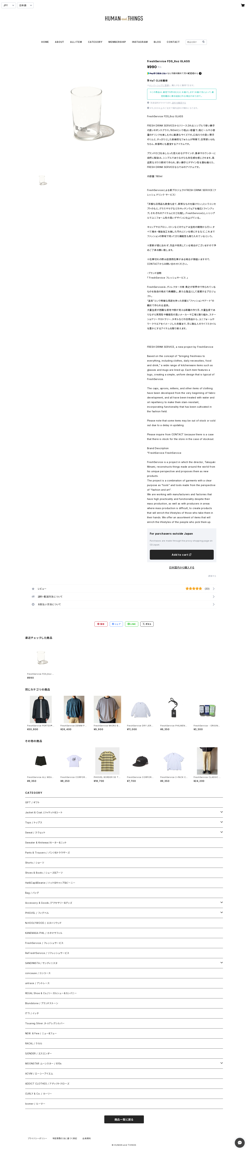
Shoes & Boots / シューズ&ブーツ (44, 872)
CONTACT (173, 42)
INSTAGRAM (140, 42)
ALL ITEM (76, 42)
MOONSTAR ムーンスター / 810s (43, 1063)
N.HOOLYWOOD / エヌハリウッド (43, 922)
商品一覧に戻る (124, 1119)
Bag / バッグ (32, 892)
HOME (45, 42)
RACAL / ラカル (33, 1043)
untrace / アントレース (37, 983)
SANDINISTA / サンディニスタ (41, 963)
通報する (212, 576)
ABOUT (59, 42)
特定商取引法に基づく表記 (65, 1138)
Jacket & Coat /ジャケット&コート (44, 812)
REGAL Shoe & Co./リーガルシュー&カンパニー (51, 993)
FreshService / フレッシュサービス (44, 943)
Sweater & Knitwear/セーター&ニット (46, 842)
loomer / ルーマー (35, 1103)
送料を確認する (179, 103)
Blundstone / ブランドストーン (41, 1003)
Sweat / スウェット (35, 832)
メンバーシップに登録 (159, 85)
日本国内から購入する (181, 567)
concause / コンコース (38, 973)
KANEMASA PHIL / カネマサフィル (43, 933)
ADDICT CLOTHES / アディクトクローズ (47, 1083)
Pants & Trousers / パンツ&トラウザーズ (47, 852)
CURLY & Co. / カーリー (38, 1093)
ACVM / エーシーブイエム (39, 1073)
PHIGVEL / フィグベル (37, 912)
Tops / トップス (33, 822)
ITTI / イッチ (32, 1013)
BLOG (157, 42)
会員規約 (86, 1138)
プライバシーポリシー (37, 1138)
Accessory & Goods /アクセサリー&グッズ (48, 902)
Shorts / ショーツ (34, 862)
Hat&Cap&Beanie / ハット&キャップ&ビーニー (50, 882)
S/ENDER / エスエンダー (38, 1053)
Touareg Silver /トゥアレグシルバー (45, 1023)
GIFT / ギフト (32, 802)
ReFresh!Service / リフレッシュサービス (47, 953)
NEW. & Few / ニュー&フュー (41, 1033)
